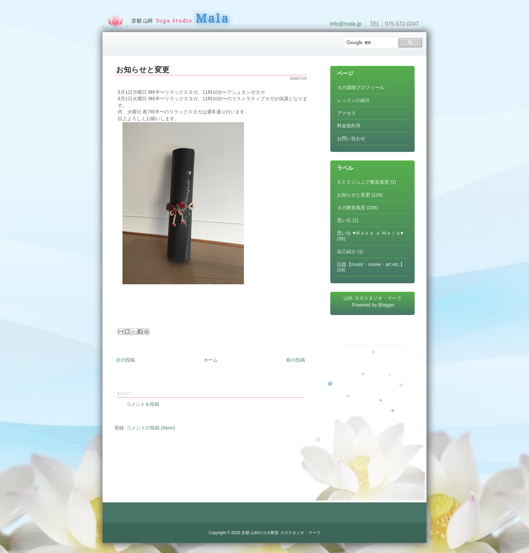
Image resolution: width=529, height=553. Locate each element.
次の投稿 (125, 360)
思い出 (344, 220)
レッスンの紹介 (353, 100)
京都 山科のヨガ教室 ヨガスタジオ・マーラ (281, 532)
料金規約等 (349, 125)
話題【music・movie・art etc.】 (371, 264)
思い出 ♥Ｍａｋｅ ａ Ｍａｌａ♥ (370, 233)
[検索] (369, 43)
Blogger (386, 305)
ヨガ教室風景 (351, 207)
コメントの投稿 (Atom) (151, 427)
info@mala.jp (346, 24)
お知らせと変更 (142, 69)
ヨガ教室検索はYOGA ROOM (372, 345)
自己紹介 (346, 251)
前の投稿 (295, 360)
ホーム (210, 360)
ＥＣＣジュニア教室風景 (363, 182)
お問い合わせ (351, 138)
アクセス (346, 113)
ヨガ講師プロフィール (360, 87)
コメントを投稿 (142, 404)
